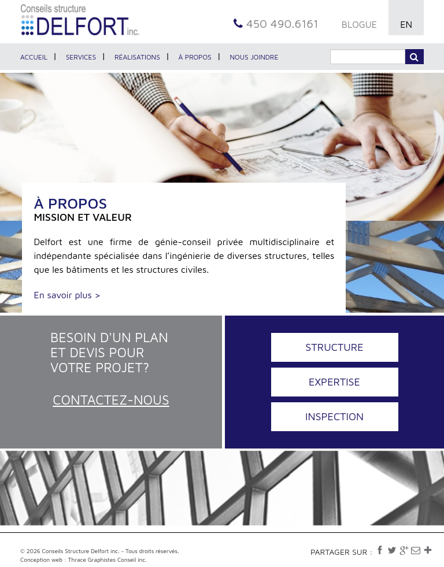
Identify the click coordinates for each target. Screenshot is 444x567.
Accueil (33, 57)
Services (81, 57)
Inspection (334, 416)
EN (406, 24)
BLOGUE (359, 24)
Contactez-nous (111, 399)
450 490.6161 (276, 23)
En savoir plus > (67, 295)
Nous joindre (254, 57)
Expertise (334, 382)
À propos (195, 57)
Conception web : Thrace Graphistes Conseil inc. (83, 559)
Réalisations (137, 57)
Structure (334, 347)
